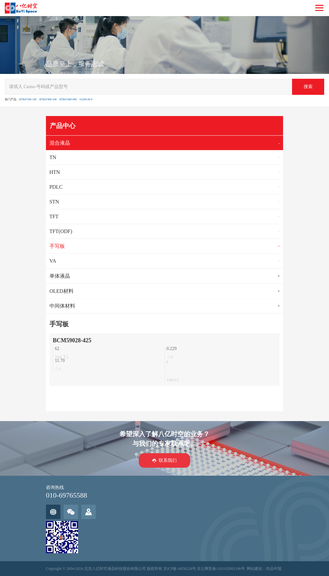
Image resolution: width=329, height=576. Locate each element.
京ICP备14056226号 (179, 568)
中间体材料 (62, 306)
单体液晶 (59, 276)
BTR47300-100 (27, 99)
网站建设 (254, 568)
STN (54, 201)
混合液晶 (59, 143)
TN (52, 157)
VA (52, 261)
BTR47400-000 (67, 99)
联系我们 (168, 460)
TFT (53, 216)
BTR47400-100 (48, 99)
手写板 (57, 246)
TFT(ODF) (60, 231)
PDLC (56, 187)
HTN (54, 172)
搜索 (308, 86)
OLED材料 (61, 291)
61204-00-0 (86, 99)
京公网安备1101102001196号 (221, 568)
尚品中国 (273, 568)
